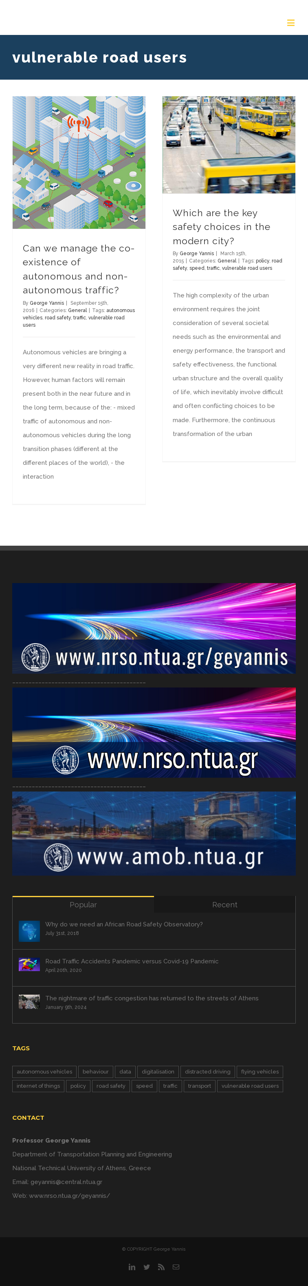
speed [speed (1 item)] (144, 1086)
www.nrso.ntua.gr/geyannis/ (69, 1195)
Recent (225, 904)
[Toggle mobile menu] (291, 22)
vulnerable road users (247, 268)
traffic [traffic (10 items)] (170, 1086)
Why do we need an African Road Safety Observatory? (124, 924)
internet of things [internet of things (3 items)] (38, 1086)
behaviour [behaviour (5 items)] (96, 1072)
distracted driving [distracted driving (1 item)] (208, 1072)
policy (262, 261)
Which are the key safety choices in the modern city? (222, 226)
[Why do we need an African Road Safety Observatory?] (29, 931)
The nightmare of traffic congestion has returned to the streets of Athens (152, 998)
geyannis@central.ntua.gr (66, 1182)
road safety (58, 318)
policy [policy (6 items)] (78, 1086)
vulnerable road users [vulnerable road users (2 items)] (250, 1086)
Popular (83, 904)
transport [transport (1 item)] (199, 1086)
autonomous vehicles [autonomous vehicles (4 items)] (44, 1072)
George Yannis (47, 303)
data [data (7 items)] (125, 1072)
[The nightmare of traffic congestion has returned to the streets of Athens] (29, 1002)
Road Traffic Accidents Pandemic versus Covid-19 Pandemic (132, 961)
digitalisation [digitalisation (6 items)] (158, 1072)
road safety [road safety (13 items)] (111, 1086)
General (77, 310)
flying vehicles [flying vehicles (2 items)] (260, 1072)
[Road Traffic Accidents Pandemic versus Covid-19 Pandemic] (29, 964)
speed (197, 268)
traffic (79, 318)
